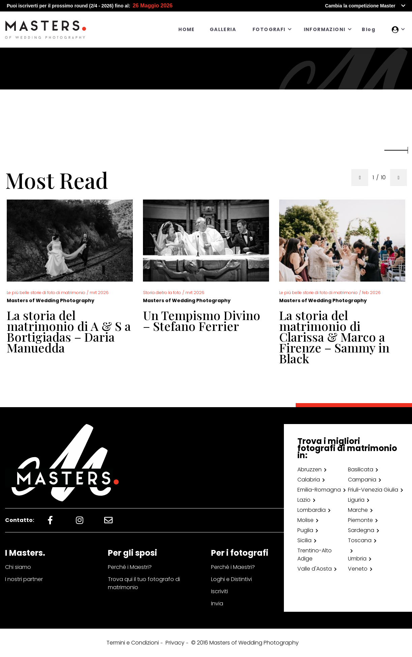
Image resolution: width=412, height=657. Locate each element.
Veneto (357, 569)
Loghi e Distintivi (231, 579)
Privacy (175, 643)
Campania (362, 479)
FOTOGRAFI (269, 29)
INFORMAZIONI (325, 29)
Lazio (304, 500)
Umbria (357, 558)
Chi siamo (18, 567)
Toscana (360, 540)
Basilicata (360, 469)
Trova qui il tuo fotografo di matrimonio (144, 583)
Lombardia (311, 510)
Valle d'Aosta (314, 569)
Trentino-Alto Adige (314, 554)
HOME (186, 29)
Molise (305, 520)
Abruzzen (309, 469)
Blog (368, 29)
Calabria (308, 479)
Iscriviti (219, 591)
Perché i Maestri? (130, 567)
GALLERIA (223, 29)
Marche (358, 510)
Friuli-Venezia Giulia (373, 490)
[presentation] (359, 177)
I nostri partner (24, 579)
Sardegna (361, 530)
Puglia (305, 530)
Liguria (356, 500)
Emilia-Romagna (319, 490)
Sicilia (304, 540)
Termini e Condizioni (133, 643)
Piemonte (360, 520)
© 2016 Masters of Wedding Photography (245, 643)
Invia (217, 603)
